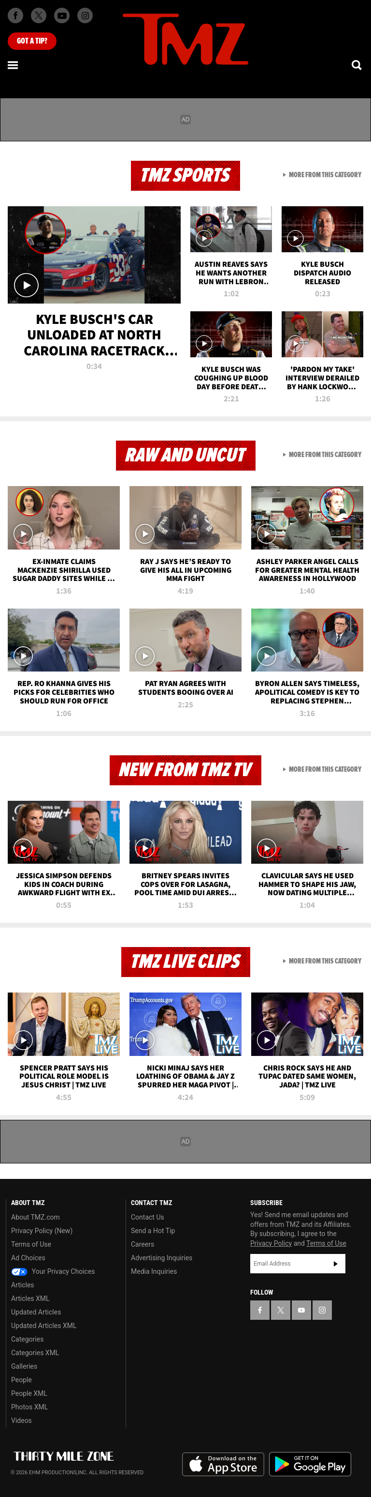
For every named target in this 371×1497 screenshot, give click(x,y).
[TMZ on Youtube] (62, 15)
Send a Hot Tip (153, 1231)
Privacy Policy (271, 1243)
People (21, 1380)
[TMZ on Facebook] (15, 15)
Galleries (24, 1366)
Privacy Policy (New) (41, 1231)
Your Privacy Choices (53, 1271)
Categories (27, 1339)
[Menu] (13, 64)
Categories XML (35, 1353)
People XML (29, 1393)
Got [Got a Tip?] (32, 41)
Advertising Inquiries (161, 1258)
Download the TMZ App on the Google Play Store (310, 1464)
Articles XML (30, 1298)
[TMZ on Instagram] (85, 15)
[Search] (357, 64)
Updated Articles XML (43, 1325)
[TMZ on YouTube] (301, 1310)
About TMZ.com (35, 1217)
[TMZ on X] (38, 15)
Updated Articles (36, 1312)
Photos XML (29, 1407)
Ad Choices (28, 1258)
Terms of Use (31, 1244)
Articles (22, 1285)
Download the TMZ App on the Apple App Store (223, 1464)
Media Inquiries (154, 1271)
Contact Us (147, 1217)
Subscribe (335, 1263)
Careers (142, 1244)
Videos (21, 1420)
